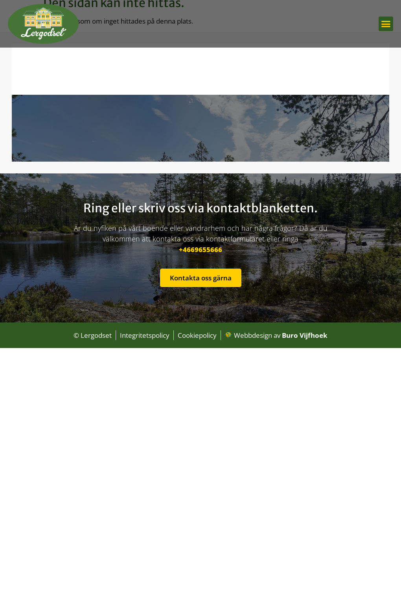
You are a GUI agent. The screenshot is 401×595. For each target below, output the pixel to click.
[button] (386, 24)
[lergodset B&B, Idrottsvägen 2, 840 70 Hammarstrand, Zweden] (200, 103)
